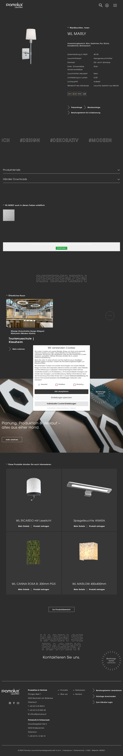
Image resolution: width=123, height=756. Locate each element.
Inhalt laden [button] (61, 248)
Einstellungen (65, 378)
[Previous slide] (13, 315)
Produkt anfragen (41, 526)
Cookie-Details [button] (51, 408)
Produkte (64, 690)
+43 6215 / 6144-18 (37, 736)
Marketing (78, 384)
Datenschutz (79, 750)
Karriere (78, 694)
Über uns (64, 694)
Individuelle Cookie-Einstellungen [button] (61, 404)
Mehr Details (23, 526)
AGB (88, 750)
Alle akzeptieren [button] (61, 391)
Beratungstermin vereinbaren (108, 690)
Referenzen (80, 690)
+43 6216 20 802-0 (37, 706)
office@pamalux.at (38, 714)
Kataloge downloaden (106, 696)
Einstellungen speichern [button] (61, 398)
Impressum (67, 750)
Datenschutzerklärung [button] (63, 408)
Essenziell (42, 384)
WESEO (102, 750)
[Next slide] (110, 315)
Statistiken (60, 384)
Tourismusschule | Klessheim (21, 340)
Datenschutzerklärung (77, 376)
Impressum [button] (73, 408)
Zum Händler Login (104, 702)
